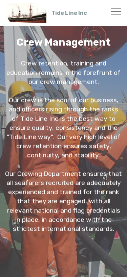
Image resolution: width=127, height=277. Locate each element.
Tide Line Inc (69, 13)
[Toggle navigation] (116, 11)
